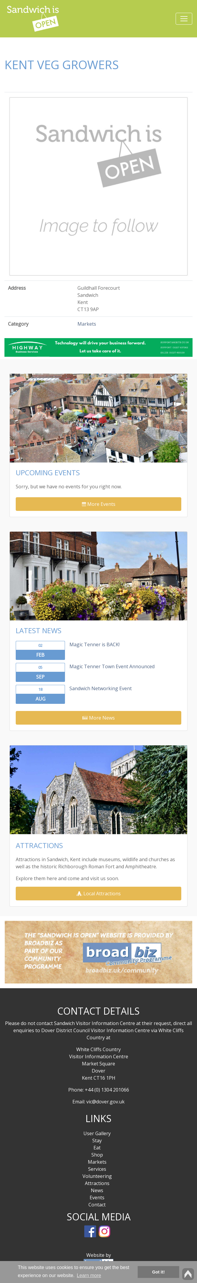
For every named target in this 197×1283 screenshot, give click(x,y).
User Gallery (97, 1133)
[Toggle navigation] (184, 19)
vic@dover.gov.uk (105, 1101)
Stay (97, 1140)
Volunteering (97, 1176)
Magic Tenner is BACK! (94, 644)
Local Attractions (98, 893)
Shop (97, 1154)
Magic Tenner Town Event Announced (112, 666)
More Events (98, 504)
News (97, 1190)
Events (97, 1197)
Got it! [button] (158, 1272)
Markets (86, 324)
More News (98, 718)
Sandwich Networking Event (100, 688)
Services (97, 1169)
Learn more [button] (89, 1275)
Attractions (97, 1183)
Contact (97, 1204)
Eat (97, 1147)
